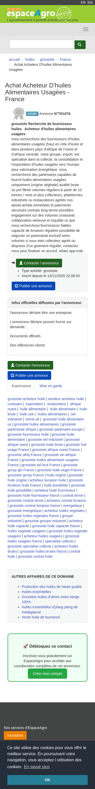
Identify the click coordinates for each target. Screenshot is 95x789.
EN (90, 3)
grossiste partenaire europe (60, 429)
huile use (27, 414)
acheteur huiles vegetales (64, 511)
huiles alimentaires (52, 414)
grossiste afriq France (25, 455)
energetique (72, 506)
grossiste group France (26, 475)
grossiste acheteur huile (26, 399)
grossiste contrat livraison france (35, 506)
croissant (15, 404)
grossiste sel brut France (41, 465)
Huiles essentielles (36, 592)
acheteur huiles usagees (43, 536)
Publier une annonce (33, 286)
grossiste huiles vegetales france (33, 516)
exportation (34, 404)
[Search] (42, 44)
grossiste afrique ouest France (56, 450)
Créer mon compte (47, 674)
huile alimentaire (33, 409)
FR (83, 3)
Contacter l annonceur (39, 263)
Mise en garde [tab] (51, 386)
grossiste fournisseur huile (28, 434)
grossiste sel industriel (45, 439)
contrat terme (73, 495)
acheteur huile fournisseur (54, 490)
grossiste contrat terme (26, 500)
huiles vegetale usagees (27, 531)
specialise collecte (59, 541)
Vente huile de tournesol (41, 617)
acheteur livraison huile (48, 480)
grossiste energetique (25, 511)
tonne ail (32, 419)
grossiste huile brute (47, 445)
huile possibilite (56, 485)
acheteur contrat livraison (66, 500)
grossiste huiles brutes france (43, 551)
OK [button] (47, 780)
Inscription (15, 735)
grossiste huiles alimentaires (36, 424)
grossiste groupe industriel (45, 521)
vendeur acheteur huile (66, 399)
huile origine (56, 475)
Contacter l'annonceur (30, 365)
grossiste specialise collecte (29, 546)
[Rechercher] (80, 44)
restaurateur (56, 404)
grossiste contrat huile (35, 556)
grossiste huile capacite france (56, 526)
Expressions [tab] (21, 386)
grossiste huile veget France (59, 470)
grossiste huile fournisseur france (34, 495)
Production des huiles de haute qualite (52, 587)
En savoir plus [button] (37, 767)
